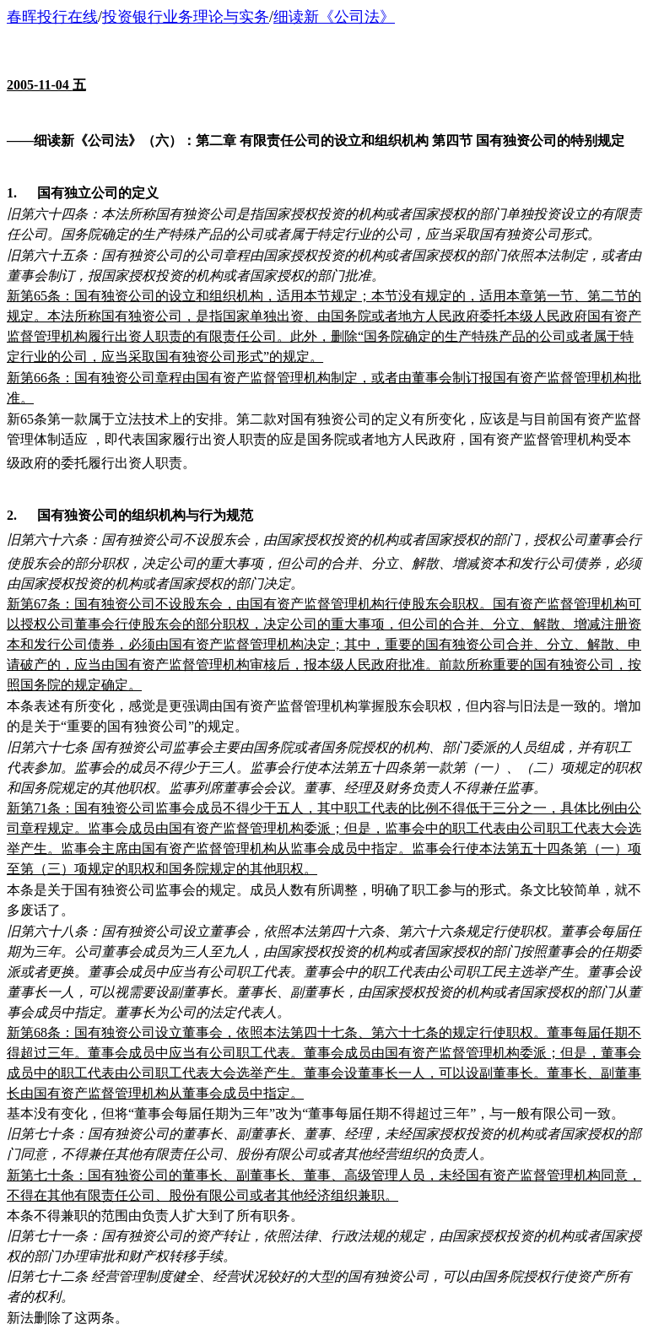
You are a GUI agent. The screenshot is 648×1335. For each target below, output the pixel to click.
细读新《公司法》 (334, 16)
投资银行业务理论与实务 (185, 16)
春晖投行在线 (52, 16)
